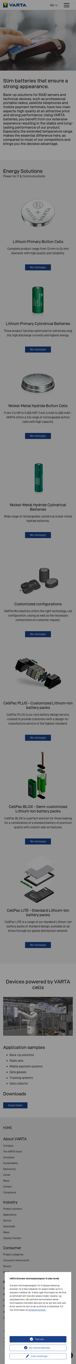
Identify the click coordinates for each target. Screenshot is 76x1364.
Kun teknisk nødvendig (39, 1348)
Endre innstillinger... (40, 1356)
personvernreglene (37, 1310)
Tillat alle (39, 1339)
